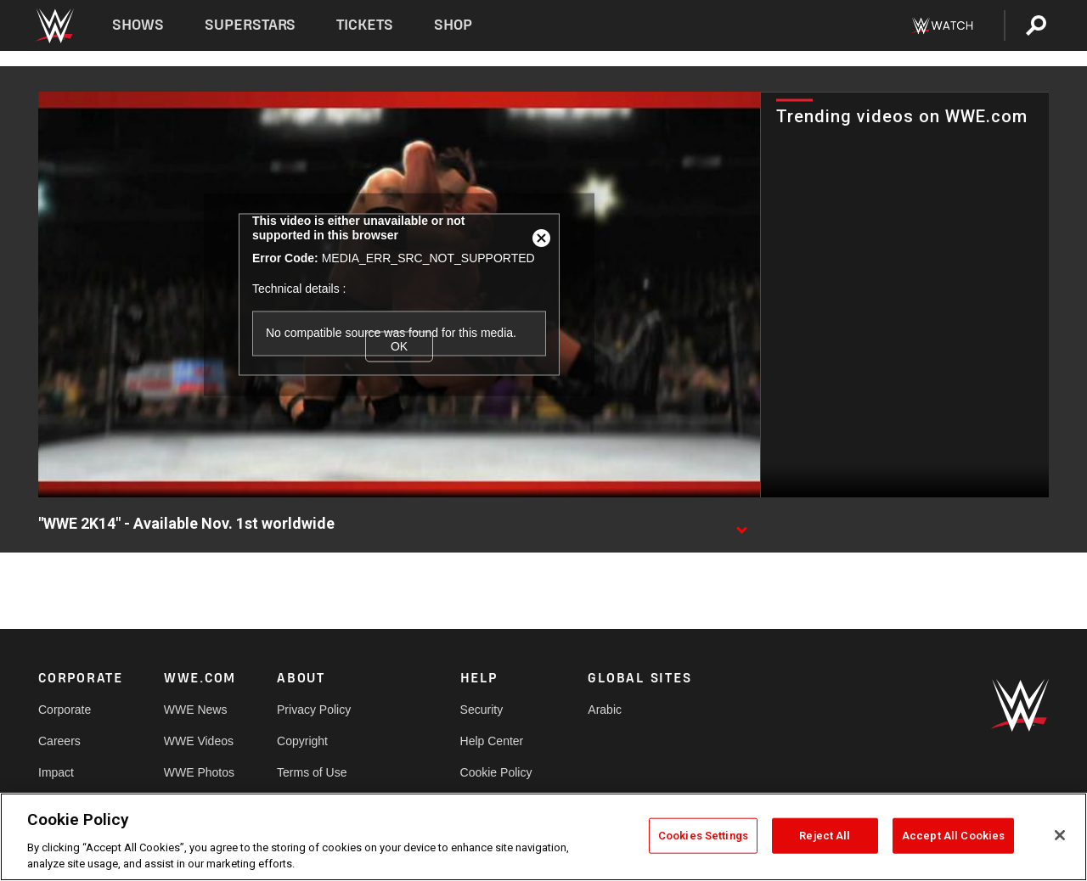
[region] (543, 837)
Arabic (605, 709)
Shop (453, 25)
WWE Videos (199, 741)
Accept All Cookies (953, 835)
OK (399, 346)
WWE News (196, 709)
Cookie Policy (496, 772)
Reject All (824, 835)
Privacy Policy (314, 709)
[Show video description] (741, 524)
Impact (56, 772)
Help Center (492, 741)
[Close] (1060, 835)
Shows (138, 25)
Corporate (64, 709)
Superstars (250, 25)
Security (482, 709)
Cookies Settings (703, 835)
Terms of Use (311, 772)
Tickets (364, 25)
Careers (59, 741)
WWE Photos (199, 772)
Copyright (302, 741)
